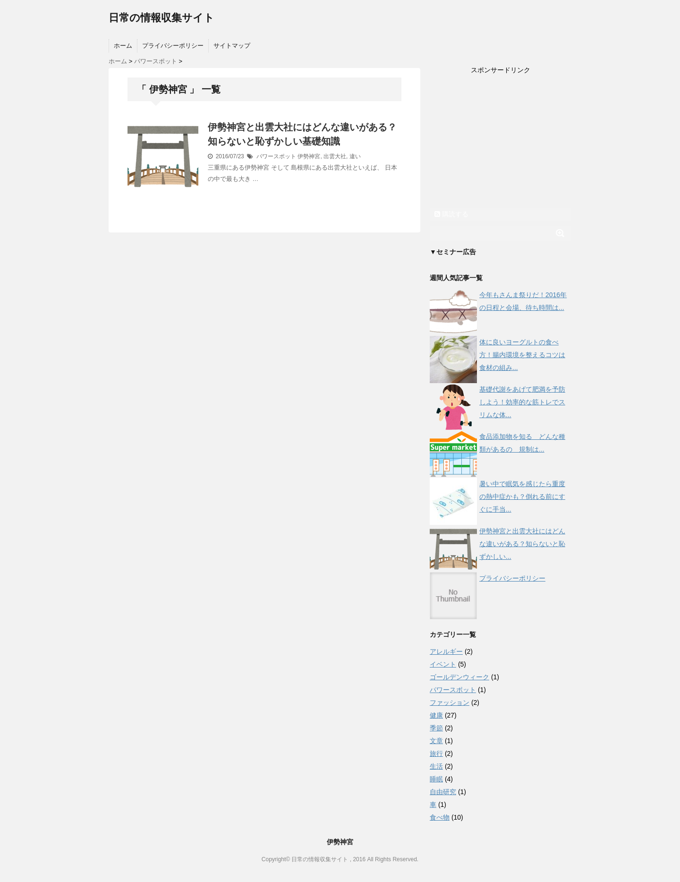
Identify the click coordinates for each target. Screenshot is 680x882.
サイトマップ (231, 45)
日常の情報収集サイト (161, 18)
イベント (443, 664)
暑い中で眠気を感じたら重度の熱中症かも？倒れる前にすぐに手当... (522, 496)
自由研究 (443, 792)
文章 (436, 741)
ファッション (449, 702)
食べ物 (440, 817)
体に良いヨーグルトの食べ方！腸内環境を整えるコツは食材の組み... (522, 354)
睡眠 (436, 779)
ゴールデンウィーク (459, 677)
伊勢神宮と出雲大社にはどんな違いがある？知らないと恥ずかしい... (522, 543)
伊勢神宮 (309, 156)
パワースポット (276, 156)
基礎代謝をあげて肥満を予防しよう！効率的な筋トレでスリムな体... (522, 402)
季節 (436, 728)
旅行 (436, 753)
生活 (436, 766)
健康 (436, 715)
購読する (451, 214)
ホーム (123, 45)
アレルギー (446, 651)
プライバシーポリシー (173, 45)
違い (355, 156)
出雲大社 (334, 156)
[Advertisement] (500, 142)
